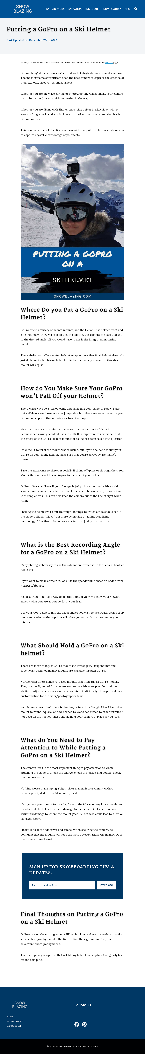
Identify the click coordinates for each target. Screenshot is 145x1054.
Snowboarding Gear (83, 9)
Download (106, 885)
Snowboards (55, 9)
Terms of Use (14, 1026)
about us (109, 62)
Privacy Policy (15, 1021)
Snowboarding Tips (116, 9)
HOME (10, 1016)
